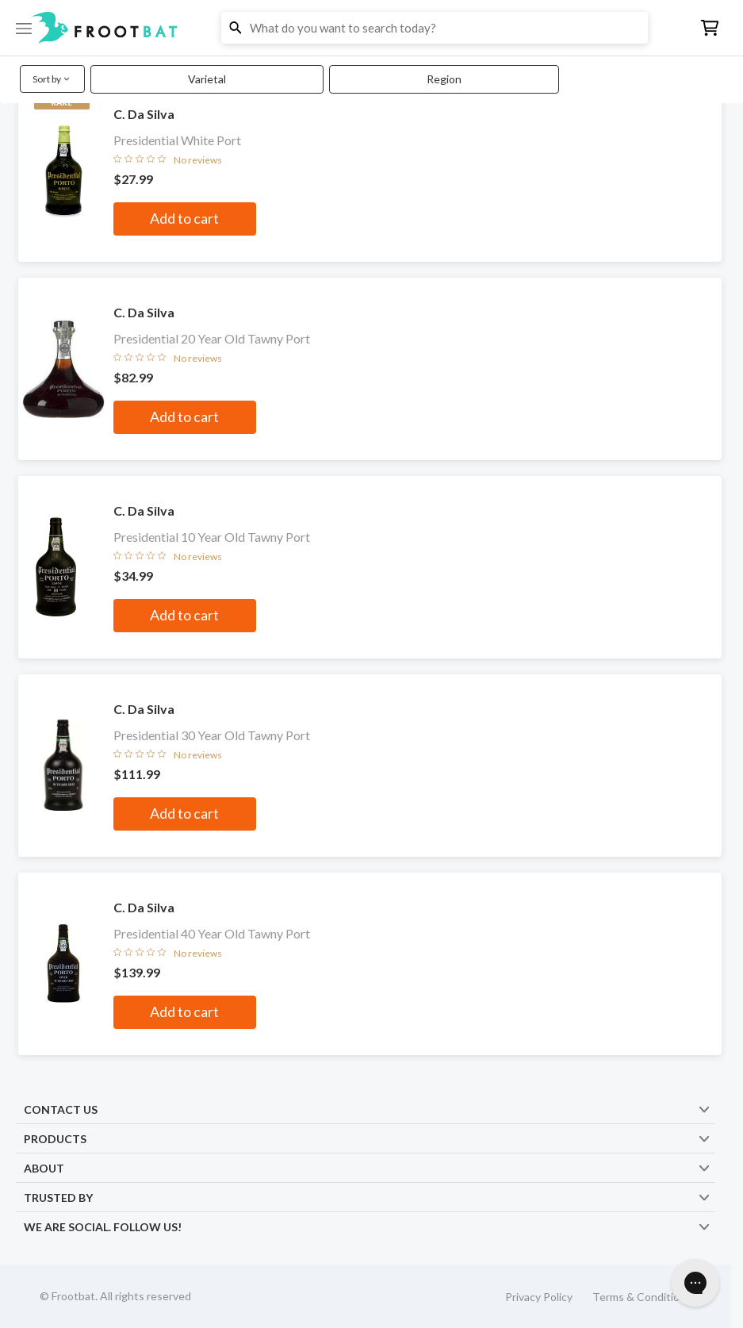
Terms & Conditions (641, 1296)
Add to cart (184, 218)
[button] (371, 28)
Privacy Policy (539, 1296)
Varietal (207, 79)
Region (444, 79)
